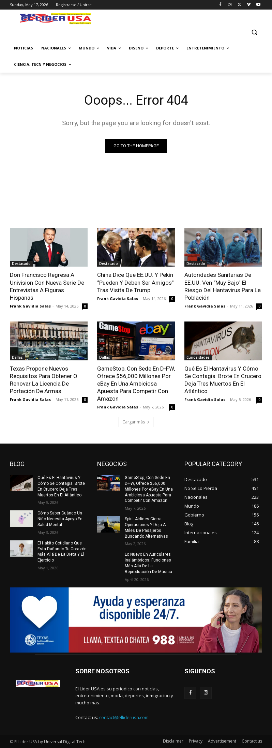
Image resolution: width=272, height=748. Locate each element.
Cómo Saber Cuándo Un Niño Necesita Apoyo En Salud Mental (59, 519)
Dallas (17, 357)
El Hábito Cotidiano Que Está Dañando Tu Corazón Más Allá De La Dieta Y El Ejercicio (62, 552)
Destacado (21, 263)
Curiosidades (198, 357)
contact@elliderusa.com (124, 717)
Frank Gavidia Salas (30, 306)
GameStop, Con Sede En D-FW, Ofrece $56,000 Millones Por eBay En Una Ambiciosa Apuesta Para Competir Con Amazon (136, 383)
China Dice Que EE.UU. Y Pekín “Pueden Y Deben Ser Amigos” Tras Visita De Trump (135, 282)
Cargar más (136, 422)
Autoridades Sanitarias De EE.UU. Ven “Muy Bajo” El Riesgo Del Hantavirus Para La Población (222, 286)
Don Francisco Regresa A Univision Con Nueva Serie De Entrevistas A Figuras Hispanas (47, 286)
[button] (254, 32)
